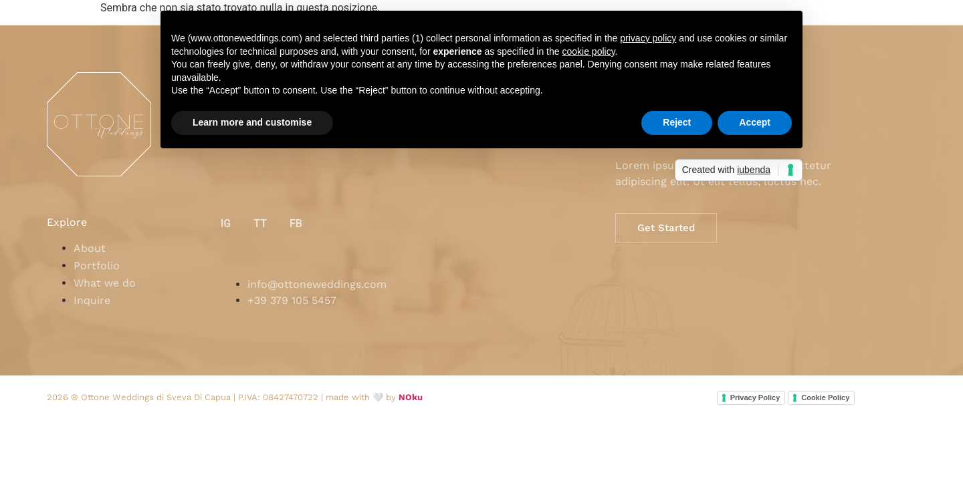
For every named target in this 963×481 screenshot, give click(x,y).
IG (226, 223)
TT (260, 223)
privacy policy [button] (648, 38)
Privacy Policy (755, 397)
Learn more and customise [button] (252, 122)
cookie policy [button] (588, 51)
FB (296, 223)
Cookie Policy (825, 397)
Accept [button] (754, 122)
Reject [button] (677, 122)
